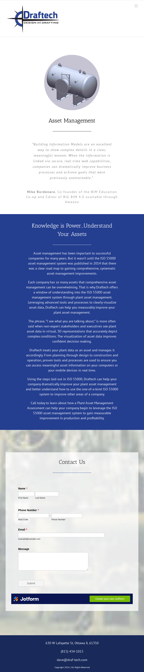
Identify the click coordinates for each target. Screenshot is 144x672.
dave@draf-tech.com (72, 660)
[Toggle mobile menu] (136, 6)
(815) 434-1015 (72, 651)
